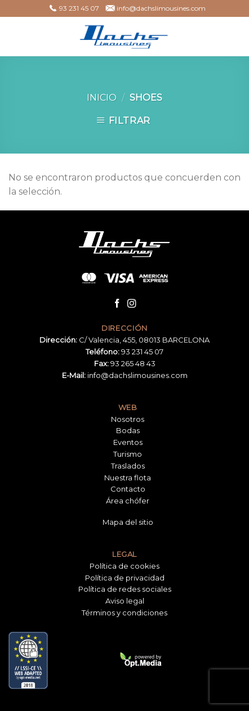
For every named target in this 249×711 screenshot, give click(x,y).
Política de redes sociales (124, 588)
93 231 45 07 (142, 351)
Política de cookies (124, 565)
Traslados (128, 465)
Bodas (128, 430)
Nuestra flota (127, 477)
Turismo (127, 453)
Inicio (102, 97)
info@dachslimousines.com (137, 375)
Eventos (128, 442)
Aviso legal (124, 600)
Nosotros (127, 419)
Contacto (127, 488)
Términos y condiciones (124, 612)
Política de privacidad (124, 577)
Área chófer (127, 500)
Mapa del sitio (128, 522)
